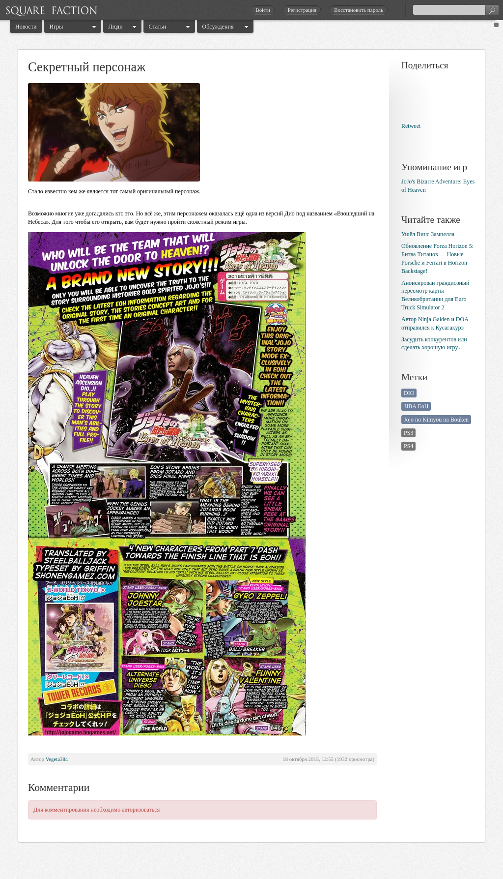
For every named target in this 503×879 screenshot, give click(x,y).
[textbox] (456, 10)
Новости (26, 26)
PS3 (408, 432)
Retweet (410, 125)
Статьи (157, 26)
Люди (116, 26)
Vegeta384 (57, 759)
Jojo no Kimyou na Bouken (436, 419)
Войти (262, 10)
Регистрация (302, 10)
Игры (56, 26)
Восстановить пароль (358, 10)
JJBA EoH (416, 406)
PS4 (408, 446)
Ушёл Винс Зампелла (427, 234)
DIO (409, 393)
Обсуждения (218, 26)
